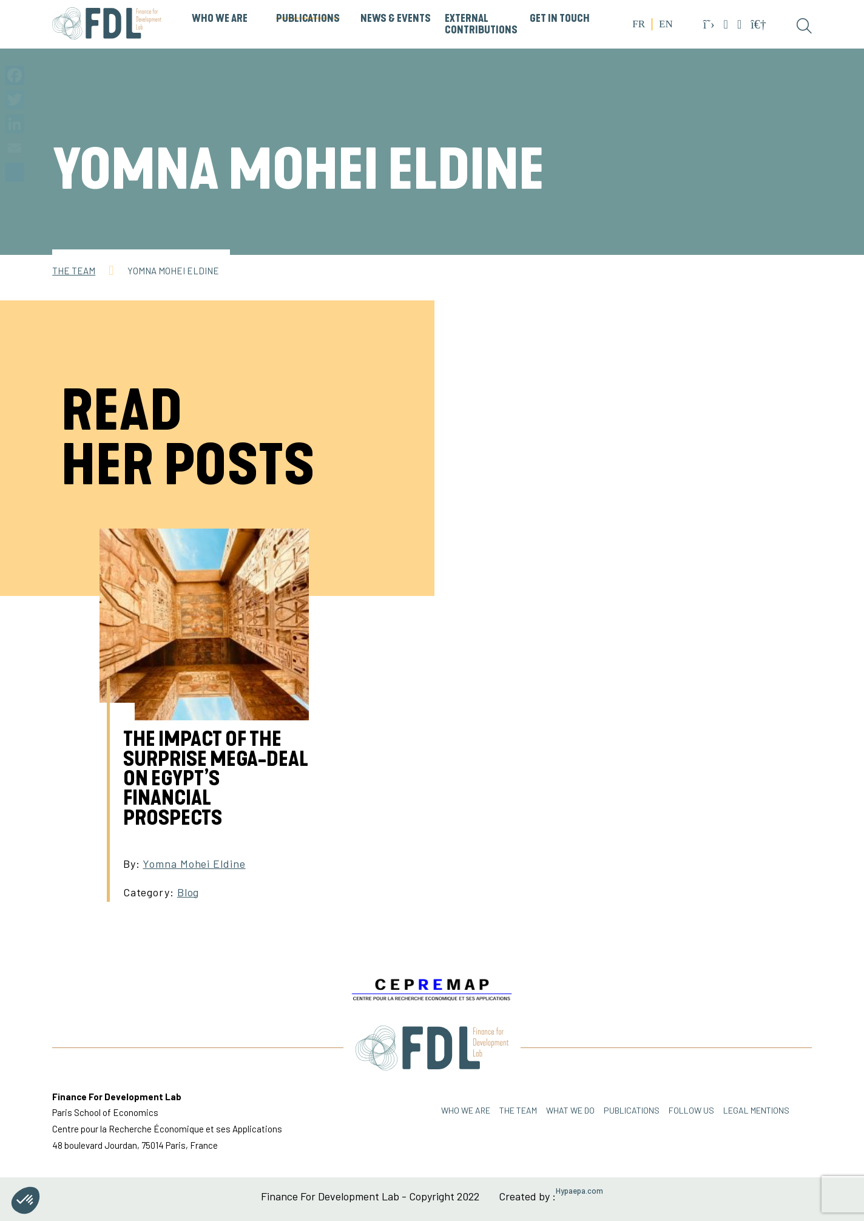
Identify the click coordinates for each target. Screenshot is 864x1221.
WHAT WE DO (570, 1110)
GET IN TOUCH (560, 19)
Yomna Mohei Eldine (194, 863)
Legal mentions (756, 1110)
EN (666, 24)
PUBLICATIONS (308, 19)
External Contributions (481, 24)
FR (638, 24)
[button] (25, 1200)
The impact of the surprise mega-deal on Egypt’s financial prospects (215, 778)
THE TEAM (518, 1110)
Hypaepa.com (579, 1191)
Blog (188, 892)
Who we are (465, 1110)
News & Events (395, 19)
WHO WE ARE (220, 19)
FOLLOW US (691, 1110)
